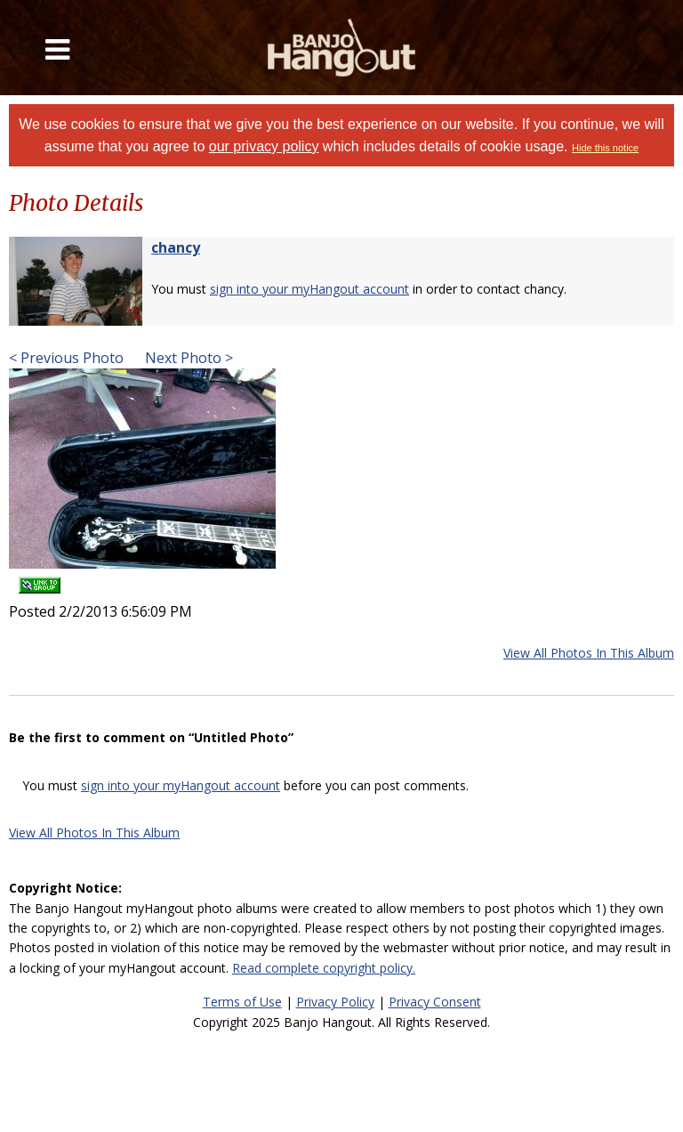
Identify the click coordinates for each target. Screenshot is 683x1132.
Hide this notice (605, 147)
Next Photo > (187, 358)
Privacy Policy (335, 1001)
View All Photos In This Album (588, 652)
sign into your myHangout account (309, 288)
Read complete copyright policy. (323, 967)
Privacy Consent (435, 1001)
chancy (175, 247)
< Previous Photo (66, 358)
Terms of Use (242, 1001)
